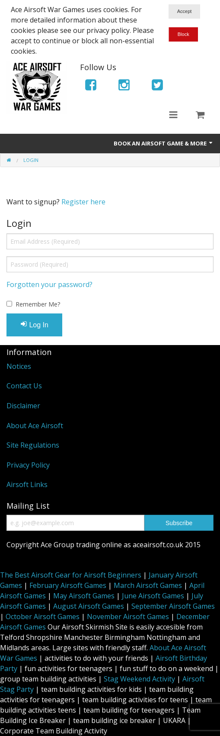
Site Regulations (32, 445)
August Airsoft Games (88, 606)
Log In (34, 324)
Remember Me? (38, 304)
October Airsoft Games (43, 616)
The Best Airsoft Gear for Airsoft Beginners (70, 575)
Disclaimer (23, 405)
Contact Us (24, 386)
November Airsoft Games (128, 616)
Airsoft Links (27, 484)
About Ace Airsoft (34, 425)
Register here (83, 202)
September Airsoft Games (173, 606)
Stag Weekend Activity (139, 679)
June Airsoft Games (153, 595)
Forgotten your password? (49, 284)
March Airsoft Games (148, 585)
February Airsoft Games (67, 585)
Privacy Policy (28, 465)
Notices (18, 366)
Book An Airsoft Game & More (164, 143)
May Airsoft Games (84, 595)
